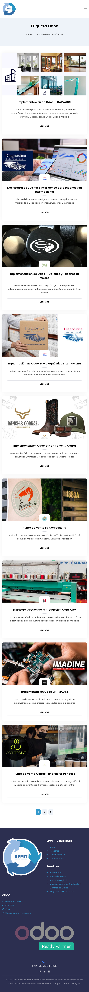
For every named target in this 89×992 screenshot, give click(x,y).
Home (29, 34)
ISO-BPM (9, 905)
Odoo (8, 909)
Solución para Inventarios (18, 912)
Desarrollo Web (13, 901)
